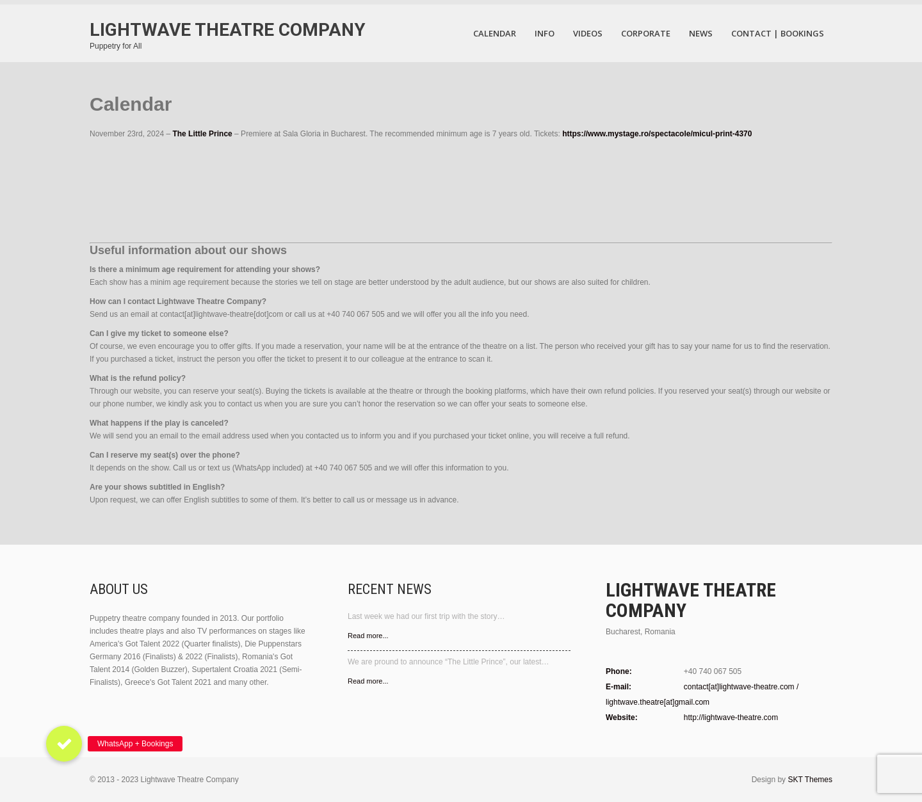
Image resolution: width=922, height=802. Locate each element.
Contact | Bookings (777, 33)
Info (544, 33)
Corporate (645, 33)
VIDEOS (588, 33)
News (701, 33)
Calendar (494, 33)
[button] (64, 744)
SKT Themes (810, 779)
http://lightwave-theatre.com (731, 717)
